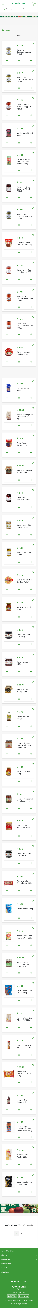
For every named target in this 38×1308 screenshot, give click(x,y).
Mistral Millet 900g (25, 909)
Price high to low (7, 1302)
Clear (34, 1286)
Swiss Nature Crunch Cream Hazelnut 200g (23, 964)
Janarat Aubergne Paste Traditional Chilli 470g (24, 745)
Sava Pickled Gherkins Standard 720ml (25, 80)
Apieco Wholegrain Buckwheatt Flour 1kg (25, 417)
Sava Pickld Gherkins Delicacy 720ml (24, 216)
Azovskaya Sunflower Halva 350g (24, 1074)
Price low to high (7, 1305)
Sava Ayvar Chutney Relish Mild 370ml (25, 299)
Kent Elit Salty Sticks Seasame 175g (23, 827)
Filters (19, 35)
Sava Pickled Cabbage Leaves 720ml (24, 52)
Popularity (5, 1296)
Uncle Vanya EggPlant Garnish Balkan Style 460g (24, 1129)
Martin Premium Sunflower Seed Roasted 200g (23, 162)
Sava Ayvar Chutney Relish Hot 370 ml (25, 326)
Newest (4, 1299)
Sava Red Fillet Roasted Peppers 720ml (24, 107)
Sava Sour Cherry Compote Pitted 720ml (24, 189)
